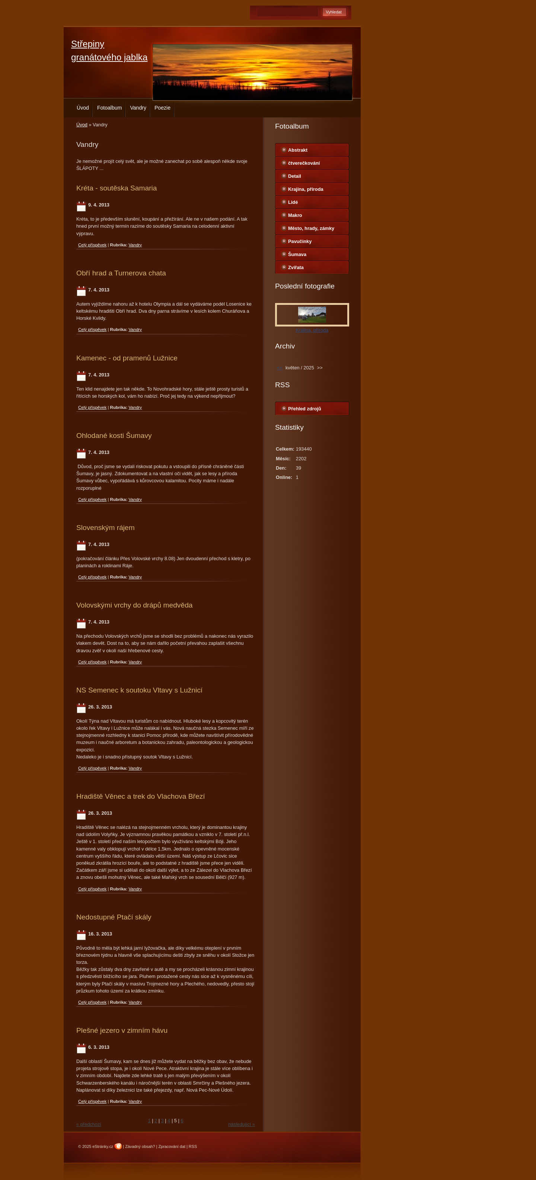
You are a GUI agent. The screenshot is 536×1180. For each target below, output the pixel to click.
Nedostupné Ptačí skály (113, 917)
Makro (295, 215)
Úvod (83, 108)
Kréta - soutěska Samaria (116, 188)
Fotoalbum (109, 108)
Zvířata (296, 267)
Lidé (293, 202)
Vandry (138, 108)
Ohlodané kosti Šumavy (114, 435)
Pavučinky (300, 241)
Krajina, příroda (305, 189)
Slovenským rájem (105, 527)
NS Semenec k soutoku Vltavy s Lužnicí (139, 690)
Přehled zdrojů (304, 408)
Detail (294, 176)
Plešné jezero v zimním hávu (122, 1030)
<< (280, 367)
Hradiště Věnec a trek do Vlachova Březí (140, 796)
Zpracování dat (171, 1146)
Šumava (297, 254)
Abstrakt (297, 150)
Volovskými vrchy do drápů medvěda (134, 605)
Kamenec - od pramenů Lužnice (127, 358)
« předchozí (88, 1124)
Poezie (162, 108)
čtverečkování (304, 163)
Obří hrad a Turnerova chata (121, 273)
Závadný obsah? (140, 1146)
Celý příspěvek (92, 245)
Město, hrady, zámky (311, 228)
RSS (193, 1146)
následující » (241, 1124)
